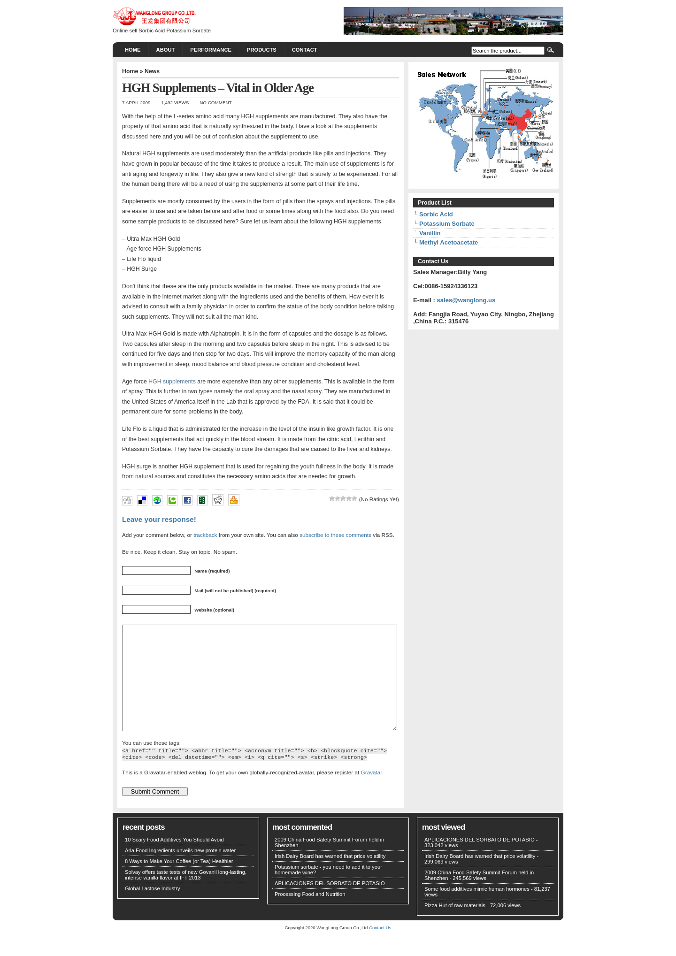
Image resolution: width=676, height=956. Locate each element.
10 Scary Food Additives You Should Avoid (174, 861)
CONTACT (304, 50)
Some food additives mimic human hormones (477, 910)
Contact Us (380, 948)
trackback (205, 535)
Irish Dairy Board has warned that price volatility (330, 877)
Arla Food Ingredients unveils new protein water (180, 871)
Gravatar (371, 793)
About (165, 50)
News (152, 71)
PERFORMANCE (210, 50)
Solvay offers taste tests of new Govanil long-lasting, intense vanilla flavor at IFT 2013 (185, 896)
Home (133, 50)
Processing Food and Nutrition (310, 915)
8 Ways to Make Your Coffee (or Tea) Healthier (179, 882)
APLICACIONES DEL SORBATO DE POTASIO (330, 904)
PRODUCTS (262, 50)
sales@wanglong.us (466, 300)
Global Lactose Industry (152, 909)
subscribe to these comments (335, 535)
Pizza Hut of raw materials (454, 926)
